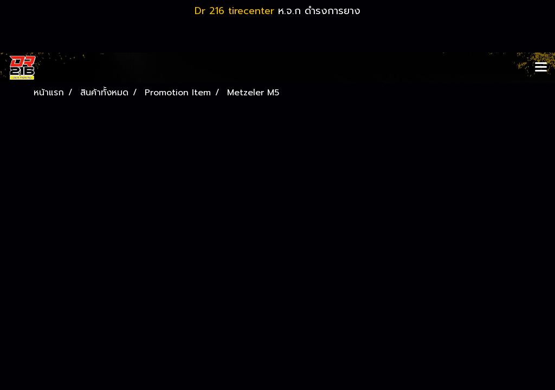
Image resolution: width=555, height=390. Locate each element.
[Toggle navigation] (541, 68)
